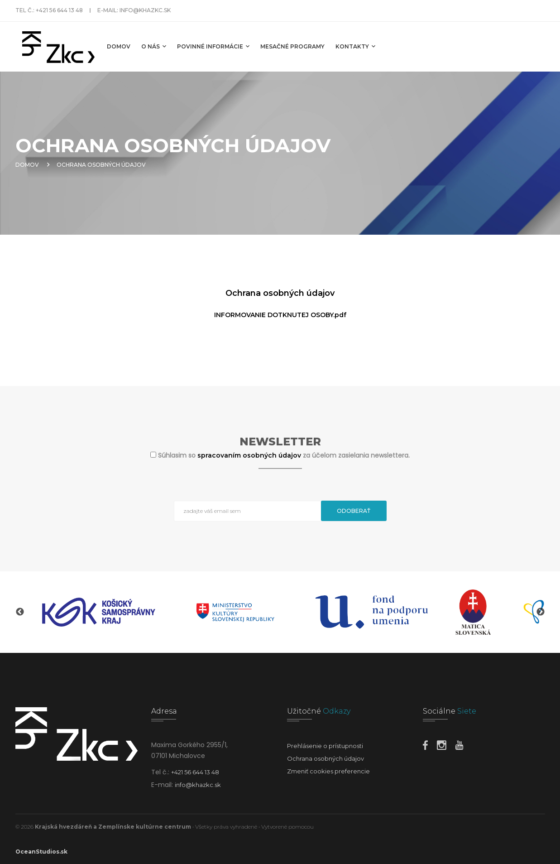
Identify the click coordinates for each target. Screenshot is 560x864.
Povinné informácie (213, 46)
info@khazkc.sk (145, 10)
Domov (118, 46)
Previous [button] (19, 612)
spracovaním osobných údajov (250, 455)
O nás (153, 46)
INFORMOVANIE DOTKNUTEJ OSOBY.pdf (280, 315)
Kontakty (355, 46)
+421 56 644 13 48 (59, 10)
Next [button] (540, 612)
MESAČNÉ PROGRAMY (292, 46)
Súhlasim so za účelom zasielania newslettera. (284, 455)
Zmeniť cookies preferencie (328, 771)
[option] (99, 612)
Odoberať (353, 510)
